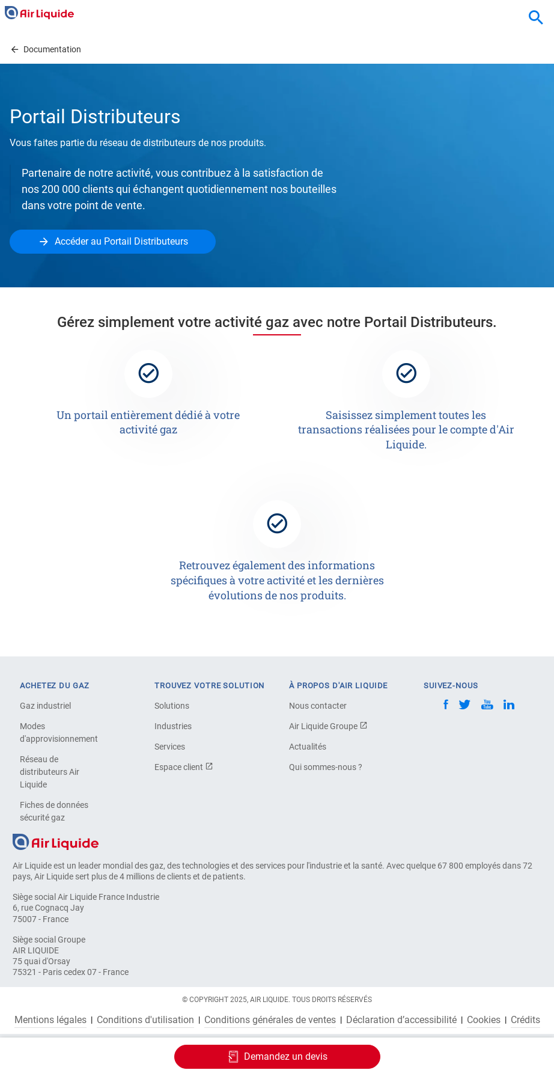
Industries (173, 726)
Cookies (484, 1020)
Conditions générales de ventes (270, 1020)
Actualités (307, 746)
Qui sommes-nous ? (325, 767)
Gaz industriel (45, 706)
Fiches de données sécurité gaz (54, 811)
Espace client (183, 767)
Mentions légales (50, 1020)
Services (169, 746)
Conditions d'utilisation (145, 1020)
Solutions (171, 706)
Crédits (525, 1020)
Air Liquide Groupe (328, 726)
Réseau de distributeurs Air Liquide (49, 771)
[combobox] (536, 18)
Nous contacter (318, 706)
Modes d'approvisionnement (59, 732)
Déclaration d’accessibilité (401, 1020)
